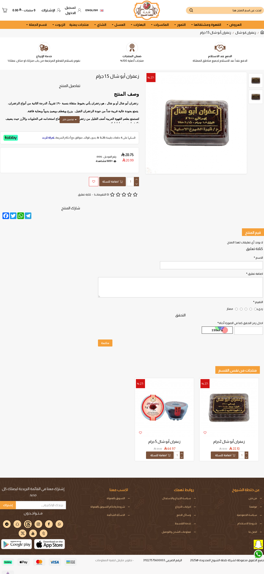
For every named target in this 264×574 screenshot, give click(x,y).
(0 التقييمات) (101, 189)
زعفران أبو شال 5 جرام (164, 432)
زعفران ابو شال (245, 32)
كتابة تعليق (84, 189)
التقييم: (259, 294)
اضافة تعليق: (255, 264)
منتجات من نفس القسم (237, 361)
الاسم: (259, 247)
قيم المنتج (253, 222)
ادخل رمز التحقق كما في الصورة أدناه (241, 317)
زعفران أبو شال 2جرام (229, 432)
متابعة (105, 338)
